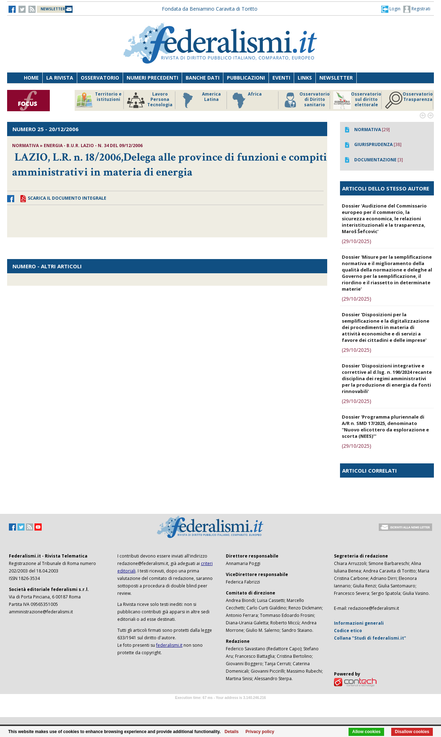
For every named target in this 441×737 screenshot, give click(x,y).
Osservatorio (100, 77)
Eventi (281, 77)
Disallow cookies (412, 731)
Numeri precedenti (152, 77)
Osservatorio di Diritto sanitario (306, 100)
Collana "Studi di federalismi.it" (370, 638)
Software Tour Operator (220, 706)
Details (232, 731)
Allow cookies (366, 731)
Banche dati (202, 77)
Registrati (416, 9)
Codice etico (348, 631)
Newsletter (336, 77)
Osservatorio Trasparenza (409, 100)
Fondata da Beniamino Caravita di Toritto (209, 8)
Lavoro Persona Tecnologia (149, 100)
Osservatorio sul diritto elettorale (357, 100)
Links (305, 77)
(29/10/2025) (356, 241)
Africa (246, 100)
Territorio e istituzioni (98, 100)
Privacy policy (259, 731)
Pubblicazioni (246, 77)
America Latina (200, 100)
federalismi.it (169, 645)
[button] (391, 9)
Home (31, 77)
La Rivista (59, 77)
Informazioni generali (359, 623)
